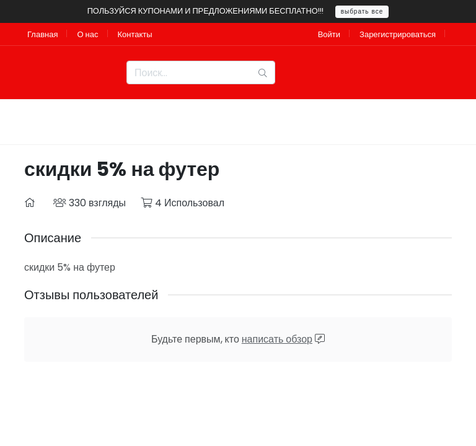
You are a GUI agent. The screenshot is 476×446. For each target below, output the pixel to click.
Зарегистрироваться (397, 34)
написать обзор (277, 339)
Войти (329, 34)
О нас (87, 34)
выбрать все (362, 11)
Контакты (135, 34)
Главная (42, 34)
